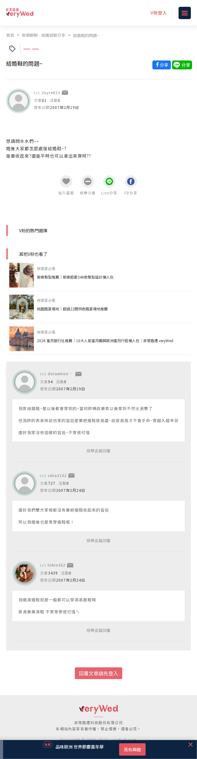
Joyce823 (51, 92)
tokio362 (57, 564)
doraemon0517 (63, 373)
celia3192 (57, 475)
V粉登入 (159, 13)
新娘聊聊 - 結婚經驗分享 (43, 35)
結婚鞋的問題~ (86, 35)
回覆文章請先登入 (98, 673)
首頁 (10, 35)
